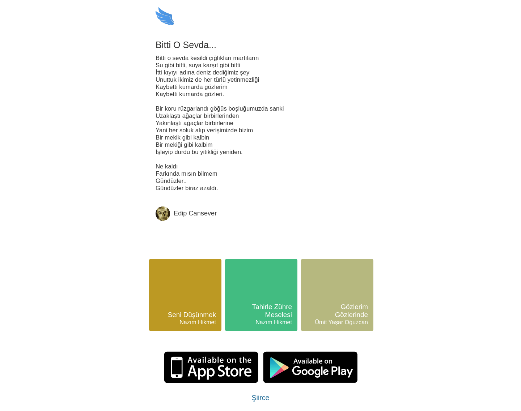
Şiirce (261, 398)
